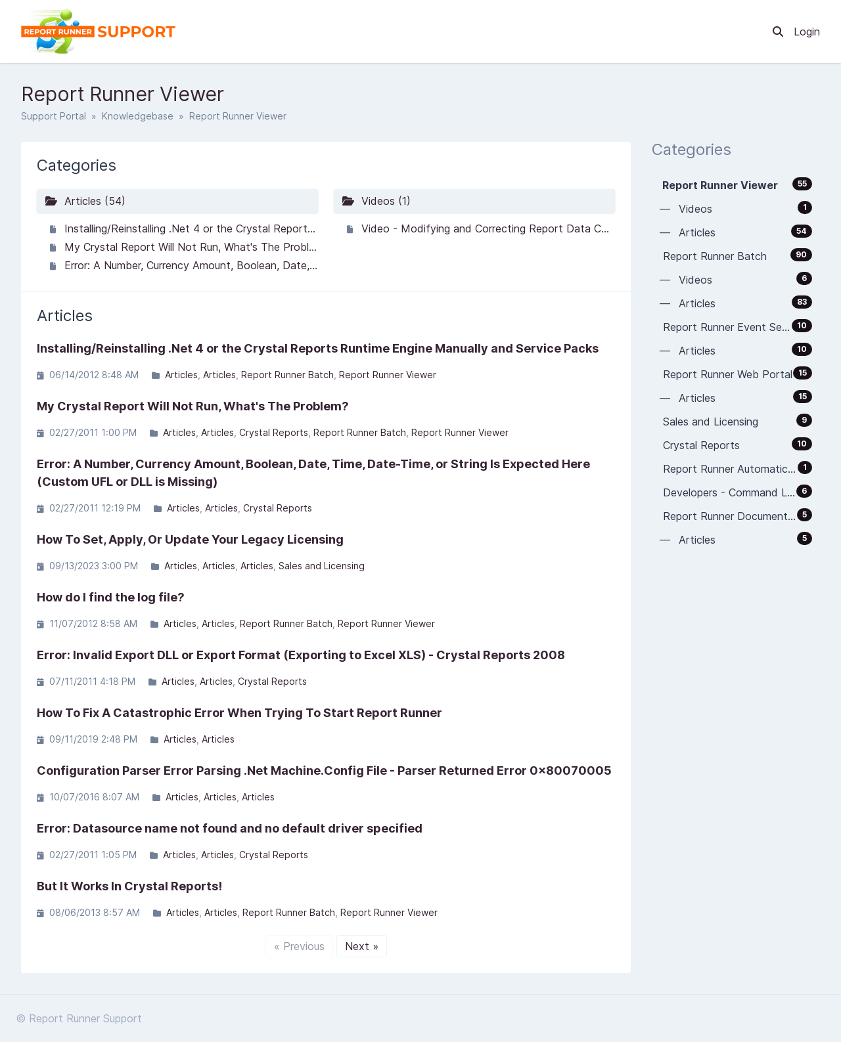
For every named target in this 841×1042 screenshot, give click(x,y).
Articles (181, 374)
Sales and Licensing (322, 565)
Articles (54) (85, 200)
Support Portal (53, 115)
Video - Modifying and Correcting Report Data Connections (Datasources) (545, 228)
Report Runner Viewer (387, 374)
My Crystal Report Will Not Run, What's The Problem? (196, 246)
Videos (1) (376, 200)
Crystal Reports (273, 432)
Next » (361, 946)
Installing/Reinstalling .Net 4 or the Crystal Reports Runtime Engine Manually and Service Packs (297, 228)
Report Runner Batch (287, 374)
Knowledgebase (137, 115)
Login (807, 31)
